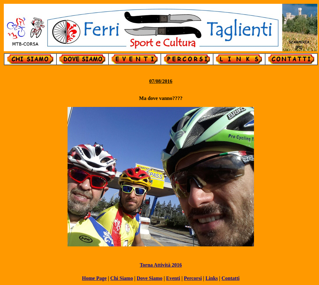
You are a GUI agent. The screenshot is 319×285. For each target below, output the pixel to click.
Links (211, 278)
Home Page (94, 278)
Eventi (173, 278)
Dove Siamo (149, 278)
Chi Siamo (121, 278)
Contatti (231, 278)
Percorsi (193, 278)
